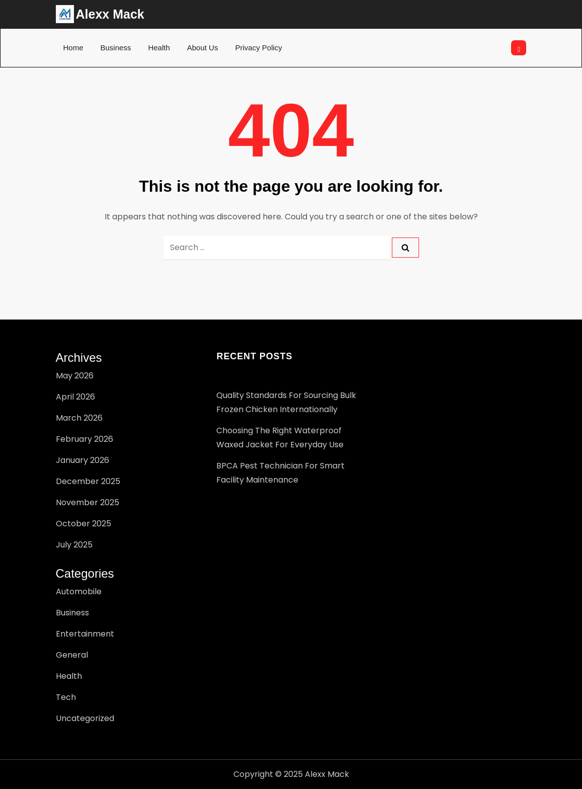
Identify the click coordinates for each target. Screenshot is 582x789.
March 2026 (79, 418)
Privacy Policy (258, 47)
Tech (66, 697)
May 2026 (75, 375)
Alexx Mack (110, 14)
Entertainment (85, 634)
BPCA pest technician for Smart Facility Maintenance (280, 473)
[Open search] (518, 47)
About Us (202, 47)
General (72, 655)
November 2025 (87, 502)
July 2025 (74, 544)
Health (159, 47)
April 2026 (75, 397)
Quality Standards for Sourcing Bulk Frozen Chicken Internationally (286, 402)
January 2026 (82, 460)
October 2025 (83, 523)
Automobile (79, 591)
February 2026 (84, 439)
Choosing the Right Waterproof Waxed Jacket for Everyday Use (280, 437)
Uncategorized (85, 718)
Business (116, 47)
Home (73, 47)
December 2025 (88, 481)
